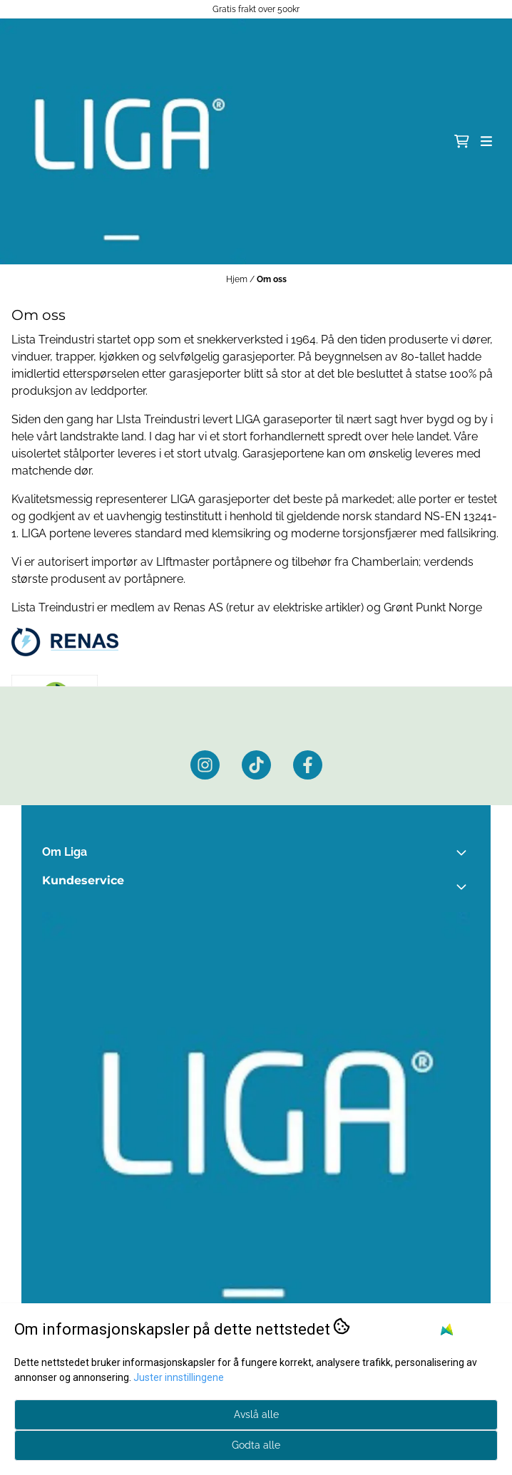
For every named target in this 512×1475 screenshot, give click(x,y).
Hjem (238, 279)
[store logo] (123, 141)
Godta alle (256, 1445)
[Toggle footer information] (464, 852)
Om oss (272, 279)
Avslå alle (256, 1414)
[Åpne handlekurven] (462, 141)
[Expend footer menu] (464, 886)
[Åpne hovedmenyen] (486, 141)
